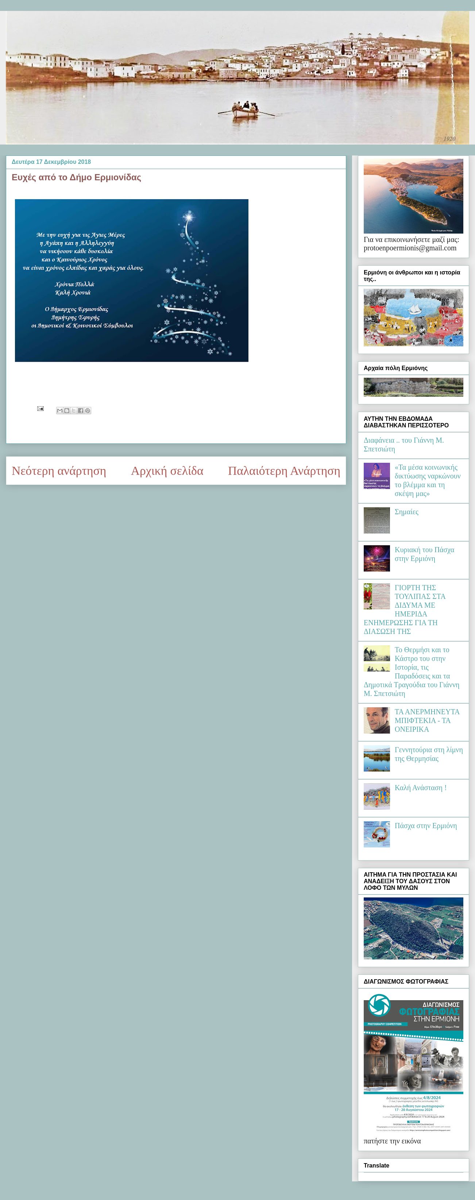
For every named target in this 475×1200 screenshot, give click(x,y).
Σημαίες (406, 512)
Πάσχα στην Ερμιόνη (426, 826)
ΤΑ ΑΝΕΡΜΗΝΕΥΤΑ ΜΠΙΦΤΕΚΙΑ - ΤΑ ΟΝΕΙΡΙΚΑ (427, 720)
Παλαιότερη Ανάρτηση (284, 470)
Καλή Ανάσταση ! (421, 788)
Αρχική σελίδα (167, 470)
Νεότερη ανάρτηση (59, 470)
